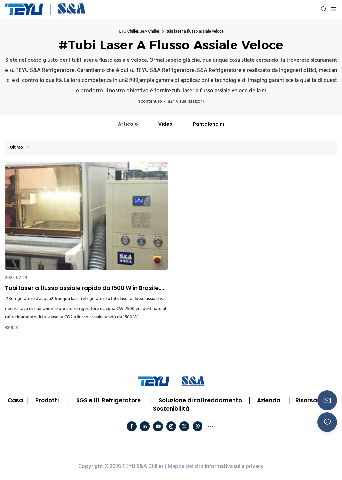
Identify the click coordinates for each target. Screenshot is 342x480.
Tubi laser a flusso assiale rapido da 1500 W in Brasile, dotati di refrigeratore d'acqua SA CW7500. (82, 288)
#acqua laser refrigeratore (80, 298)
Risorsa (306, 400)
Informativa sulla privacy (234, 466)
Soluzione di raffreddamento (200, 400)
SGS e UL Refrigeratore (108, 400)
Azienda (268, 400)
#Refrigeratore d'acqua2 (29, 298)
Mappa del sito (185, 466)
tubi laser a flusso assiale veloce (195, 31)
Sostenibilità (171, 409)
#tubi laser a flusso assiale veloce (140, 298)
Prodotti (47, 400)
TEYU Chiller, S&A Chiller (138, 31)
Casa (15, 400)
